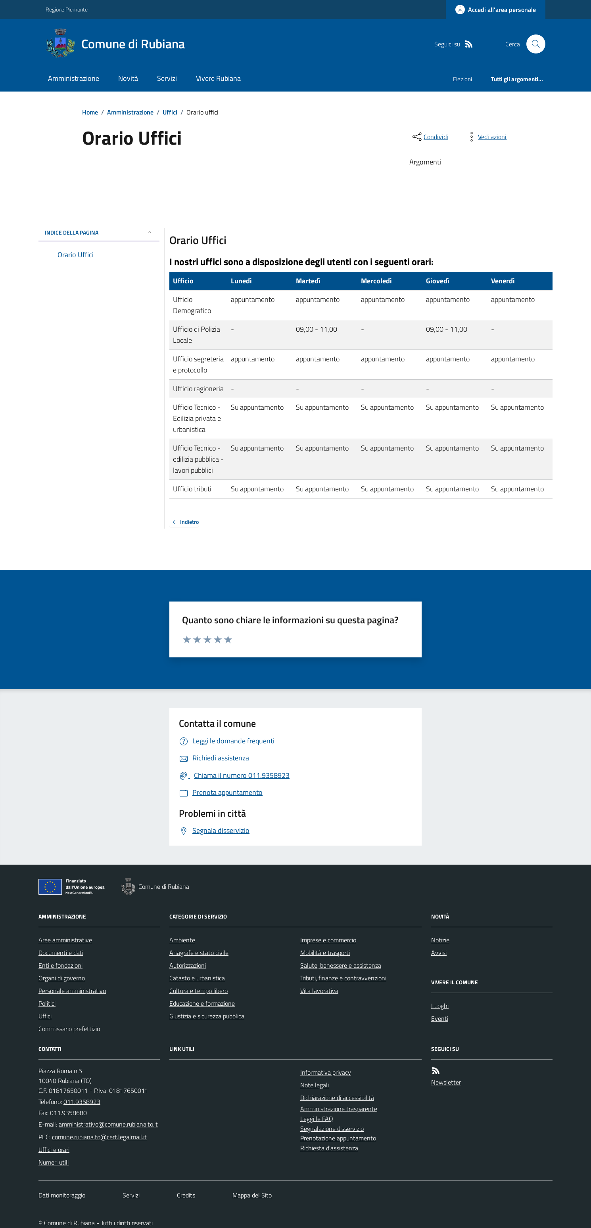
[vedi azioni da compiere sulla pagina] (486, 136)
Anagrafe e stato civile (198, 952)
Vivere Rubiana (218, 78)
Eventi (439, 1018)
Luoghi (440, 1005)
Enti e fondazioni (60, 965)
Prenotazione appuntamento (338, 1138)
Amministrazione (73, 78)
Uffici (170, 112)
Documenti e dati (60, 952)
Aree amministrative (65, 940)
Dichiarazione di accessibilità (337, 1097)
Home (90, 112)
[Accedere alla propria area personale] (495, 9)
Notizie (440, 940)
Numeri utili (53, 1162)
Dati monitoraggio (61, 1195)
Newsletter (446, 1082)
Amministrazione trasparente (338, 1108)
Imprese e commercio (328, 940)
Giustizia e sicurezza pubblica (206, 1016)
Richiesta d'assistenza (329, 1148)
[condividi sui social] (429, 136)
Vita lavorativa (319, 990)
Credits (186, 1195)
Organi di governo (61, 978)
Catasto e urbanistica (197, 978)
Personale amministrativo (72, 990)
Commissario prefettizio (69, 1028)
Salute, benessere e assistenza (340, 965)
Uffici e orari (53, 1149)
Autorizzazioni (187, 965)
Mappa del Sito (252, 1195)
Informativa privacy (325, 1072)
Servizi (167, 78)
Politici (47, 1003)
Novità (128, 78)
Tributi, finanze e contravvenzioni (343, 978)
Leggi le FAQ (316, 1118)
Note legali (314, 1085)
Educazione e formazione (202, 1003)
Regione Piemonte (67, 9)
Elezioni (462, 79)
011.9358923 (81, 1101)
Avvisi (439, 952)
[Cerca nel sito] (532, 43)
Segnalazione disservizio (332, 1128)
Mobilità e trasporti (325, 952)
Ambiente (182, 940)
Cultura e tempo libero (198, 990)
